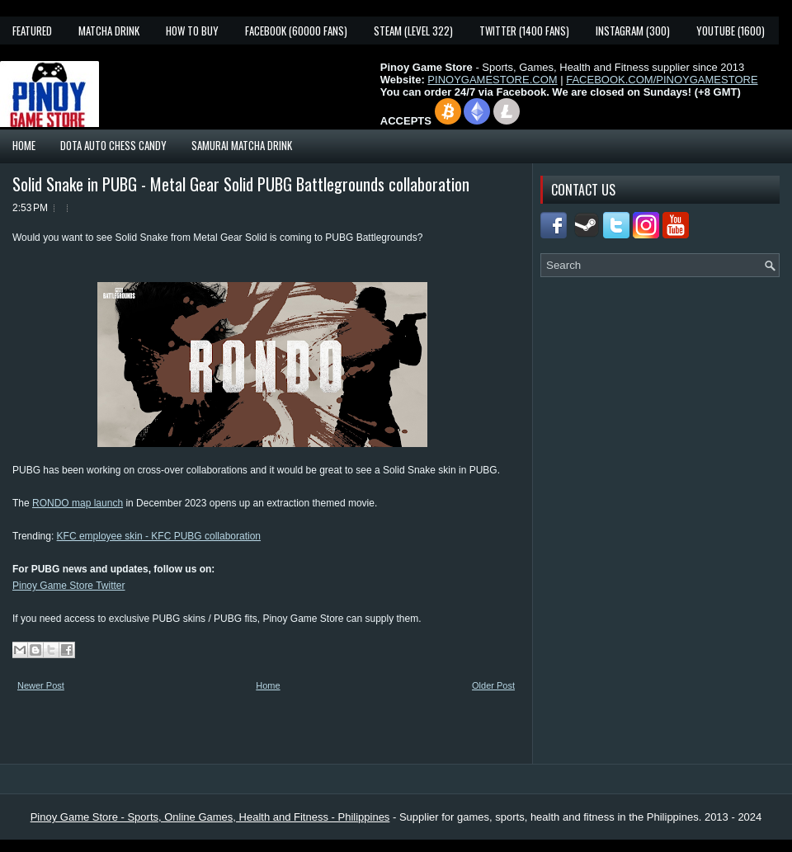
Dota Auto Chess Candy (113, 145)
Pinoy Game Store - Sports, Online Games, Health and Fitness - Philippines (210, 817)
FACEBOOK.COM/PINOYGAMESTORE (661, 79)
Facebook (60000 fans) (296, 30)
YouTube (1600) (730, 30)
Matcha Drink (108, 30)
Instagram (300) (633, 30)
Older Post (493, 685)
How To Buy (192, 30)
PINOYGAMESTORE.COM (492, 79)
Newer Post (40, 685)
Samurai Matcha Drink (241, 145)
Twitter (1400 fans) (524, 30)
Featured (32, 30)
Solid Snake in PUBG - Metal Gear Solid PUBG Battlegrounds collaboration (240, 184)
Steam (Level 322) (413, 30)
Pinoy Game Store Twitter (68, 585)
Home (23, 145)
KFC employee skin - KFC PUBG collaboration (159, 536)
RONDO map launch (77, 503)
